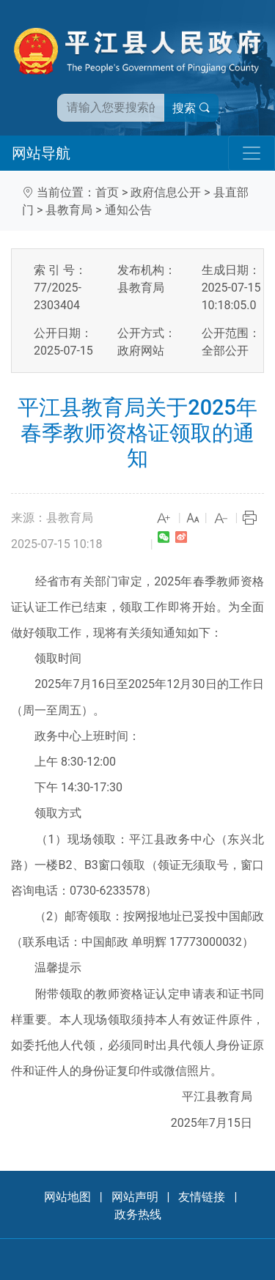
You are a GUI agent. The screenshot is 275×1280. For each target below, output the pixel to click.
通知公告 (128, 210)
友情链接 (201, 1197)
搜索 (191, 108)
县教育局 (68, 210)
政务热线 (137, 1214)
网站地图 (67, 1197)
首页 (107, 192)
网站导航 (41, 153)
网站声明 (134, 1197)
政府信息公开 (166, 192)
